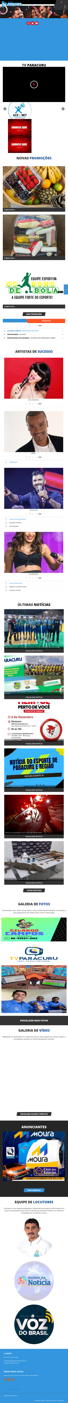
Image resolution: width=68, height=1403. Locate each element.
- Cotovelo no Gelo (15, 590)
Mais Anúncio (34, 1190)
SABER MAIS (9, 210)
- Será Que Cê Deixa (15, 523)
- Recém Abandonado (15, 583)
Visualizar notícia (34, 651)
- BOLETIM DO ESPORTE (23, 331)
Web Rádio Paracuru (14, 1389)
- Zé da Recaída (13, 526)
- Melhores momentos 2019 (17, 587)
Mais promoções (34, 314)
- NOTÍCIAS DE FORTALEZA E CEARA (31, 338)
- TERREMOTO (13, 462)
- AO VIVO (16, 334)
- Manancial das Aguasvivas (17, 519)
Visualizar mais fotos (34, 1020)
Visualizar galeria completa (34, 1114)
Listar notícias (34, 890)
